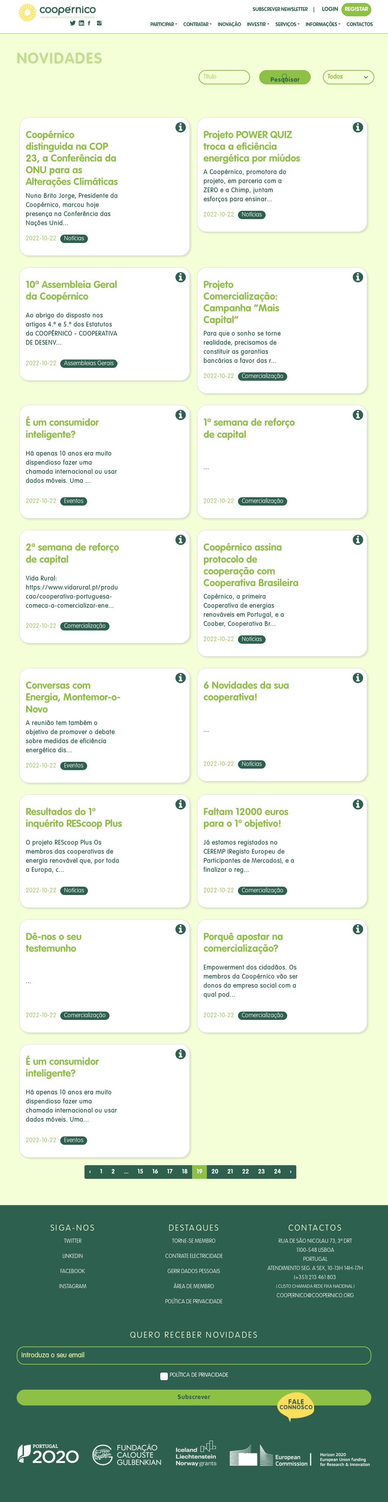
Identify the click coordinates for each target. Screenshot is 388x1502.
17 (170, 1172)
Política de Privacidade (193, 1301)
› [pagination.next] (291, 1172)
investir (256, 24)
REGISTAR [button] (356, 9)
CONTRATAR (195, 24)
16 (155, 1172)
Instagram (72, 1286)
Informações (321, 24)
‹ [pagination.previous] (90, 1172)
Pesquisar (285, 79)
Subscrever (194, 1398)
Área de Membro (194, 1286)
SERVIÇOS (285, 24)
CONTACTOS (360, 24)
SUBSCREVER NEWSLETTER (280, 9)
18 (185, 1172)
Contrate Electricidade (194, 1256)
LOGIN (330, 9)
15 (140, 1172)
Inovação (229, 24)
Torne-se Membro (194, 1241)
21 (230, 1172)
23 (261, 1172)
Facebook (72, 1271)
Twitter (72, 1241)
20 (214, 1172)
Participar (162, 24)
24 (277, 1172)
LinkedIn (73, 1256)
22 (245, 1172)
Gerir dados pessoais (193, 1271)
